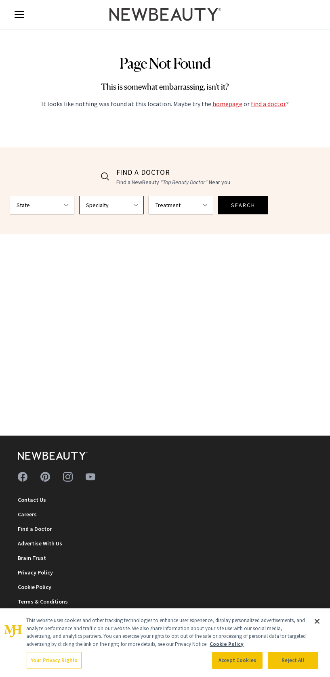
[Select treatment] (181, 205)
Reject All (293, 660)
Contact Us (32, 499)
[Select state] (42, 205)
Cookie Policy (34, 587)
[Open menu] (19, 14)
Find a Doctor (35, 528)
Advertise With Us (40, 543)
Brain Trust (32, 558)
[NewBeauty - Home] (165, 14)
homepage (227, 104)
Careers (27, 514)
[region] (165, 642)
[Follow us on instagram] (68, 477)
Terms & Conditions (43, 601)
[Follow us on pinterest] (45, 477)
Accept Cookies (237, 660)
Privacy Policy (35, 572)
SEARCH (243, 205)
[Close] (317, 621)
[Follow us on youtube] (90, 477)
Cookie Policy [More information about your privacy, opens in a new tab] (227, 644)
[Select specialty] (111, 205)
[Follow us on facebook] (22, 477)
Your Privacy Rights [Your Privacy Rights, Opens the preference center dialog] (54, 660)
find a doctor (268, 104)
